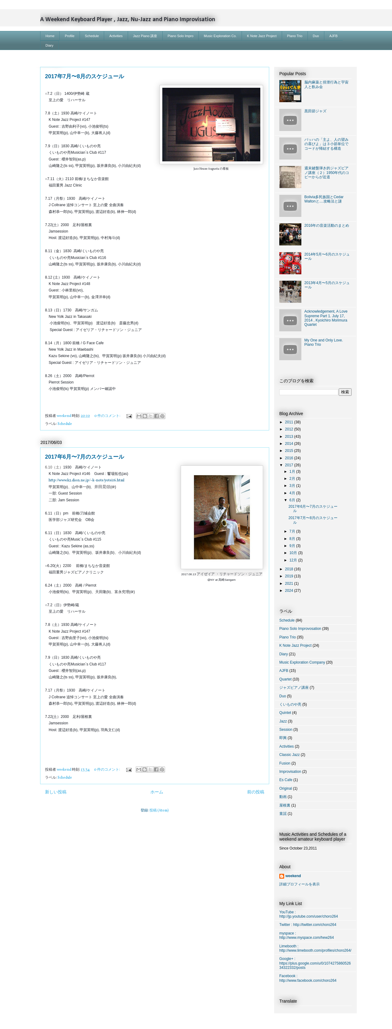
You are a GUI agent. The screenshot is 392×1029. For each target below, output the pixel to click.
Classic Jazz (289, 755)
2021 (289, 583)
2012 (289, 429)
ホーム (156, 792)
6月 (292, 500)
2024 (289, 590)
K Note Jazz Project (262, 36)
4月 (292, 493)
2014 (289, 443)
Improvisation (290, 771)
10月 (293, 553)
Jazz (283, 721)
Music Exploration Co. (220, 36)
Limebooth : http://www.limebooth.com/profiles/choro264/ (315, 948)
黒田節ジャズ (315, 111)
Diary (50, 45)
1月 (292, 471)
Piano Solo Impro (180, 36)
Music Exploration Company (302, 662)
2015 (289, 451)
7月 (292, 531)
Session (285, 729)
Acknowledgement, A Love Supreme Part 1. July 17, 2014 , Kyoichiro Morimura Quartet (326, 318)
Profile (69, 36)
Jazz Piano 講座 (145, 36)
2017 (289, 465)
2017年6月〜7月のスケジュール (84, 457)
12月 (293, 560)
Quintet (285, 713)
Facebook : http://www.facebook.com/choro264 (308, 978)
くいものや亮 (290, 704)
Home (50, 36)
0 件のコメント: (107, 416)
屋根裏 (284, 805)
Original (285, 788)
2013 (289, 436)
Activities (116, 36)
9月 (292, 546)
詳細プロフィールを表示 (299, 884)
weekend (293, 876)
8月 (292, 539)
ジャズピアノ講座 (294, 687)
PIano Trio (294, 36)
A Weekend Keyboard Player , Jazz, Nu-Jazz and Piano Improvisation (127, 20)
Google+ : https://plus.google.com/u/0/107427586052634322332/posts (315, 963)
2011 (289, 422)
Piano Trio (287, 637)
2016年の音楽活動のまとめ (326, 225)
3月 (292, 486)
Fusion (284, 763)
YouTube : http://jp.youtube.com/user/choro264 (308, 914)
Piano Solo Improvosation (300, 628)
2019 (289, 576)
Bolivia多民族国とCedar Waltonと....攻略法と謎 (324, 199)
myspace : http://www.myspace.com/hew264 (306, 935)
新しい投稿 (55, 792)
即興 (283, 738)
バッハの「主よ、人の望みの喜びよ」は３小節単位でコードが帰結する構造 (326, 144)
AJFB (334, 36)
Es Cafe (285, 780)
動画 (283, 797)
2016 (289, 458)
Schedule (92, 36)
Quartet (285, 679)
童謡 (283, 813)
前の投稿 (255, 792)
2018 (289, 569)
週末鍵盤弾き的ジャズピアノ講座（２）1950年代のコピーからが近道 (326, 172)
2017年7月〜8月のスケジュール (84, 76)
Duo (316, 36)
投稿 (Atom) (159, 810)
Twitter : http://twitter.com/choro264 (307, 925)
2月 (292, 478)
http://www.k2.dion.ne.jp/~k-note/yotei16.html (86, 480)
